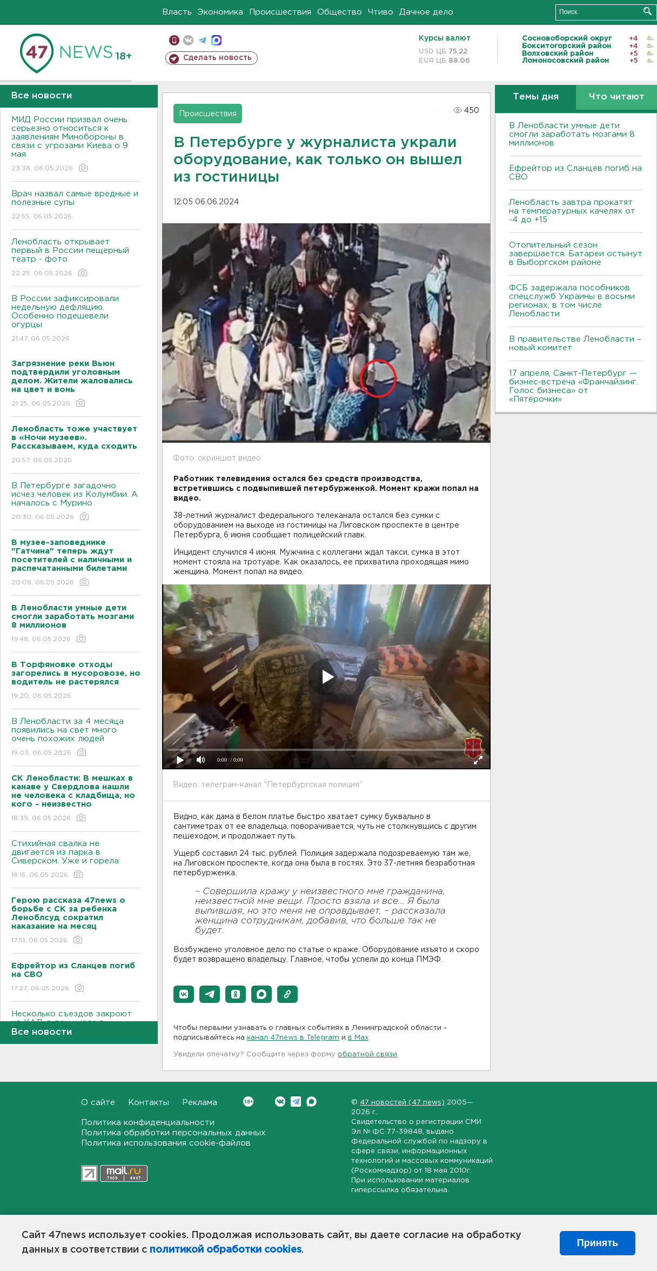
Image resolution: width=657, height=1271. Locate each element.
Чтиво (380, 12)
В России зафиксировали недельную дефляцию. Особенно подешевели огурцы (75, 319)
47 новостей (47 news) (402, 1103)
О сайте (98, 1102)
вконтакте (188, 40)
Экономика (220, 12)
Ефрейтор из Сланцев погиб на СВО (575, 173)
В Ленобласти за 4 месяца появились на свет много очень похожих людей (75, 737)
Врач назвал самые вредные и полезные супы (75, 205)
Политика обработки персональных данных (173, 1132)
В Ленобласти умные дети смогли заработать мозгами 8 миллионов (572, 134)
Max (311, 1101)
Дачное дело (426, 12)
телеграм (202, 40)
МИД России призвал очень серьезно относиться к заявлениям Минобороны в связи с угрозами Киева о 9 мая (75, 144)
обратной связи (367, 1054)
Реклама (199, 1102)
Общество (339, 12)
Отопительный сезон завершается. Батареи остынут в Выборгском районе (575, 254)
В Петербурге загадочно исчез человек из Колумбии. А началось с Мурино (75, 502)
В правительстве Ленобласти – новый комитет (575, 343)
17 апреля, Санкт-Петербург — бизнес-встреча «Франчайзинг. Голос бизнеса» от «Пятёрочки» (573, 386)
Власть (177, 12)
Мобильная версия (174, 40)
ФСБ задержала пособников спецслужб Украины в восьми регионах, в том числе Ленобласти (572, 300)
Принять (597, 1242)
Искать (647, 11)
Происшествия (280, 12)
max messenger (216, 40)
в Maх (358, 1038)
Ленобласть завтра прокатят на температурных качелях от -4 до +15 (572, 211)
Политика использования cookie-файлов (166, 1143)
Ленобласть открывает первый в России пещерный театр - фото (75, 258)
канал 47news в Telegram (293, 1038)
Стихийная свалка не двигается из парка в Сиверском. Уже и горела (75, 860)
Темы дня (536, 97)
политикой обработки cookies (225, 1250)
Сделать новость (217, 58)
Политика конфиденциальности (147, 1122)
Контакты (148, 1102)
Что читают (617, 97)
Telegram (296, 1101)
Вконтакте (248, 1101)
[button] (183, 994)
